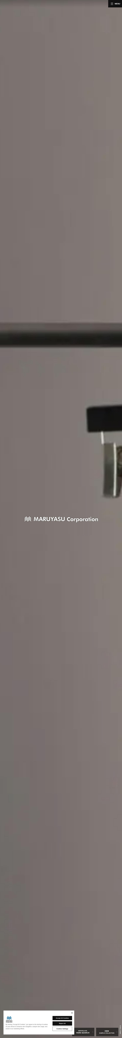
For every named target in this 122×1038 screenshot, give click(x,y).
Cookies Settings (62, 1029)
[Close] (72, 1013)
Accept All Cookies (62, 1018)
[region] (38, 1023)
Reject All (62, 1023)
